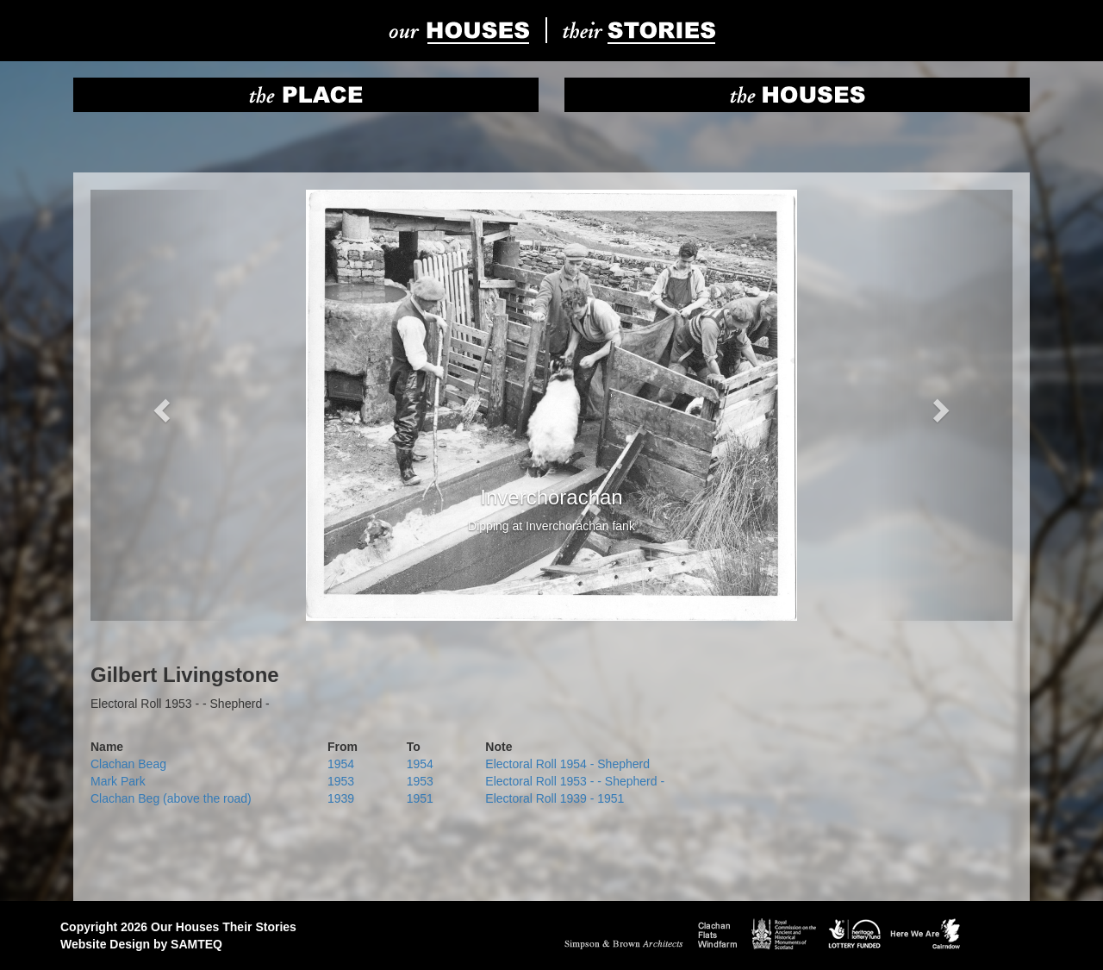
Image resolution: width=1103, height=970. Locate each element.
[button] (159, 405)
